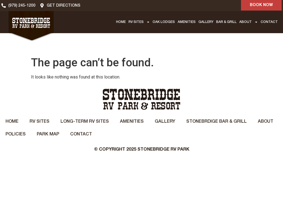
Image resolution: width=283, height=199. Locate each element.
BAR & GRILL (226, 21)
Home (12, 122)
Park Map (48, 134)
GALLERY (205, 21)
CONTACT (269, 21)
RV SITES (139, 22)
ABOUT (248, 22)
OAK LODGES (164, 21)
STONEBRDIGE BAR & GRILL (216, 122)
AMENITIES (187, 21)
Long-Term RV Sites (85, 122)
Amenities (132, 122)
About (265, 122)
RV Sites (39, 122)
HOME (121, 21)
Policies (16, 134)
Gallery (165, 122)
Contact (81, 134)
